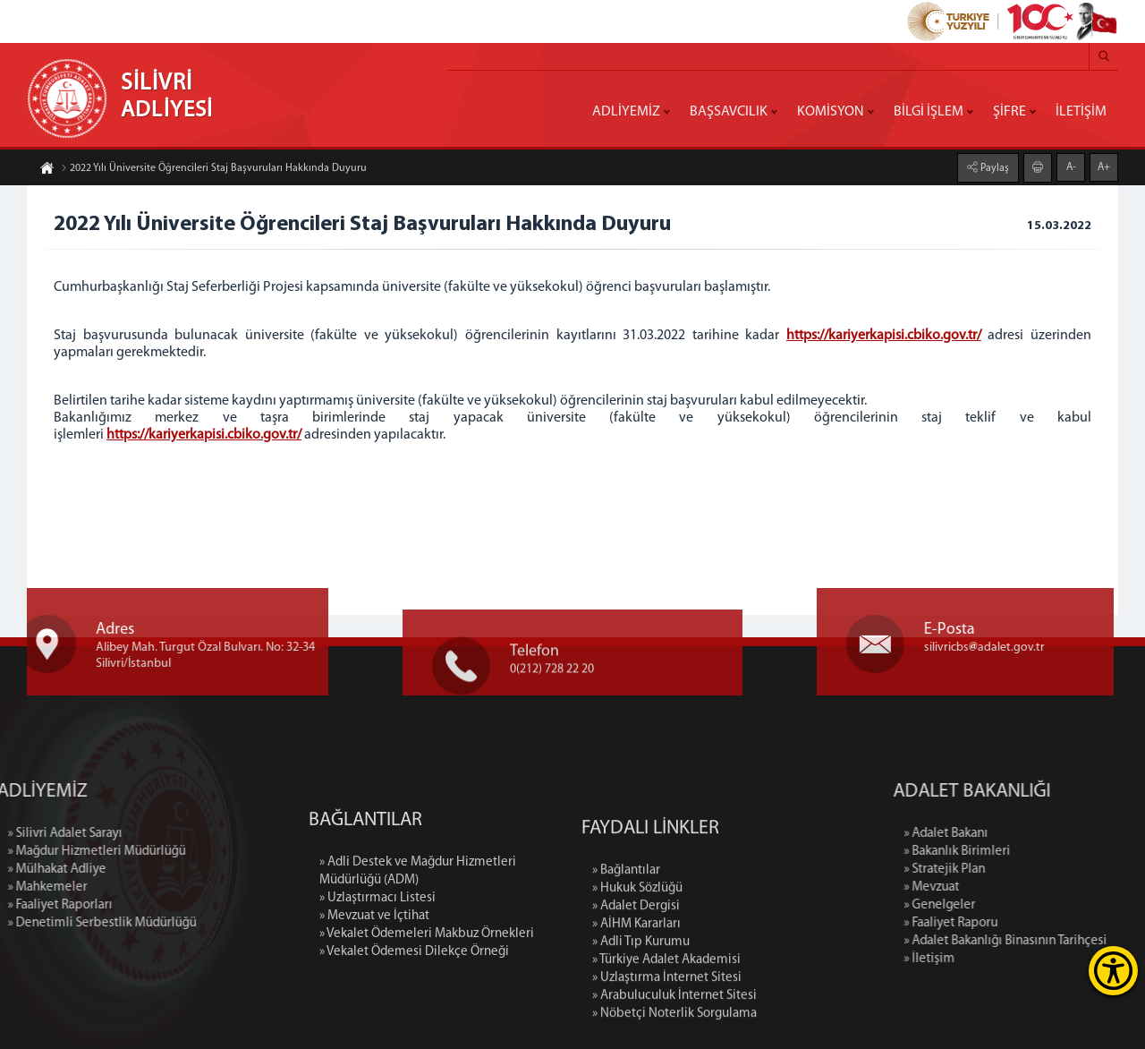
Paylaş (993, 165)
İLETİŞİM (1081, 112)
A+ (1104, 164)
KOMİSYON (830, 112)
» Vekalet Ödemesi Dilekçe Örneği (414, 1028)
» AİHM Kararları (636, 1021)
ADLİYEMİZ (626, 112)
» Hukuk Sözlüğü (637, 986)
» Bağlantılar (626, 968)
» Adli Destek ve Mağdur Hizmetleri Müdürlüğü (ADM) (417, 947)
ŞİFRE (1009, 112)
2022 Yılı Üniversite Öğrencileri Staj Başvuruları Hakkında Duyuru (214, 171)
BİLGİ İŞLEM (928, 112)
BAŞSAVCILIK (729, 112)
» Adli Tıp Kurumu (641, 1039)
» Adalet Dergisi (636, 1004)
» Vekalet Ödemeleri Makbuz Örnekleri (426, 1010)
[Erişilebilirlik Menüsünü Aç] (1113, 970)
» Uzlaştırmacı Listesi (377, 974)
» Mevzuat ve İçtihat (374, 992)
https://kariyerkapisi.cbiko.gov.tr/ (883, 335)
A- (1071, 164)
